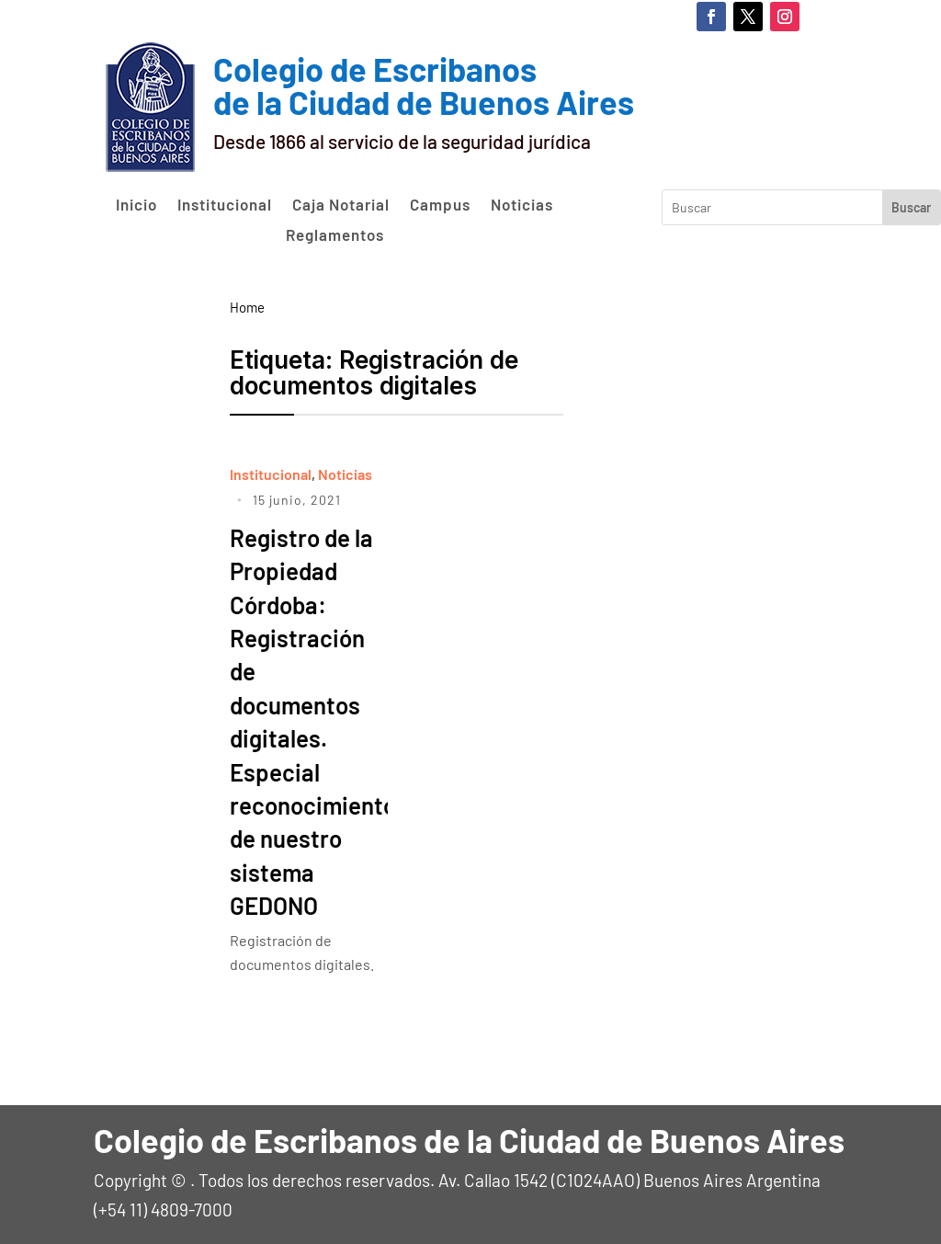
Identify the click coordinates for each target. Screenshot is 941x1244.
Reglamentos (335, 235)
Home (247, 307)
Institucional (224, 205)
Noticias (522, 205)
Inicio (136, 205)
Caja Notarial (341, 205)
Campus (440, 205)
